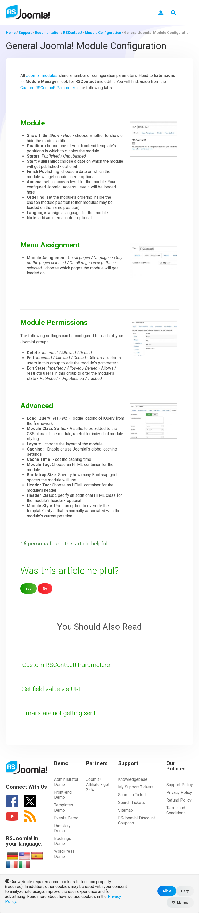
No (45, 588)
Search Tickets (131, 802)
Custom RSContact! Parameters (49, 87)
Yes (28, 588)
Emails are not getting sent (60, 713)
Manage (179, 902)
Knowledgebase (132, 779)
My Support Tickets (135, 786)
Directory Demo (62, 828)
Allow (166, 891)
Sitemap (125, 809)
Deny (185, 891)
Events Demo (66, 817)
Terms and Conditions (176, 810)
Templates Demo (63, 807)
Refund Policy (179, 799)
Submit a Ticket (132, 794)
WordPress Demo (64, 854)
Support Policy (179, 784)
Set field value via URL (53, 688)
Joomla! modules (41, 75)
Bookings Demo (62, 841)
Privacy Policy (179, 792)
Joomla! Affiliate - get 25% (97, 784)
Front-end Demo (63, 795)
